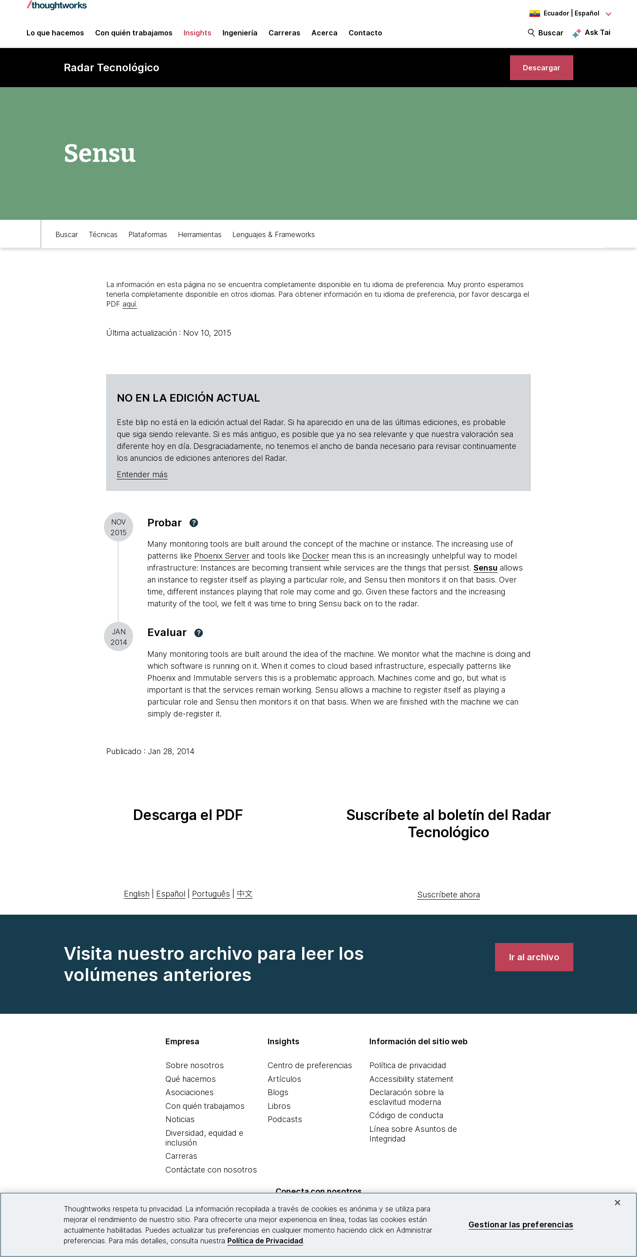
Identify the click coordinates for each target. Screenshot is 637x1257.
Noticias (180, 1128)
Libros (279, 1114)
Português (211, 902)
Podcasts (285, 1128)
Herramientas (200, 242)
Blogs (278, 1101)
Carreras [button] (284, 36)
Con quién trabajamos (205, 1114)
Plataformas (147, 242)
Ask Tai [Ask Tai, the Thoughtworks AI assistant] (597, 35)
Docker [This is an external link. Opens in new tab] (315, 564)
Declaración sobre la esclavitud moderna (406, 1105)
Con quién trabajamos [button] (134, 36)
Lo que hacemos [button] (55, 36)
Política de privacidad (407, 1073)
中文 (245, 902)
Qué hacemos (190, 1087)
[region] (318, 1224)
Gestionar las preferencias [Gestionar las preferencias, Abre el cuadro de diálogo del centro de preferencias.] (520, 1224)
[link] (539, 74)
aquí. (130, 312)
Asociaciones (189, 1101)
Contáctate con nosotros (211, 1178)
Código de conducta (406, 1124)
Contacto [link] (365, 36)
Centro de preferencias (310, 1073)
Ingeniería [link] (240, 36)
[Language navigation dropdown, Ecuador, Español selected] (561, 13)
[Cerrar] (617, 1202)
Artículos (284, 1087)
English (137, 902)
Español (170, 902)
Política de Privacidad (265, 1240)
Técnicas (103, 242)
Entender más (142, 482)
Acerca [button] (324, 36)
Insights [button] (197, 36)
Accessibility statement (411, 1087)
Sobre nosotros (194, 1073)
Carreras (181, 1164)
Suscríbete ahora (448, 903)
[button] (193, 531)
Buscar (551, 36)
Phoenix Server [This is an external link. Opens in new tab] (221, 564)
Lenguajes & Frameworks (273, 242)
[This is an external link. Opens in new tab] (485, 576)
